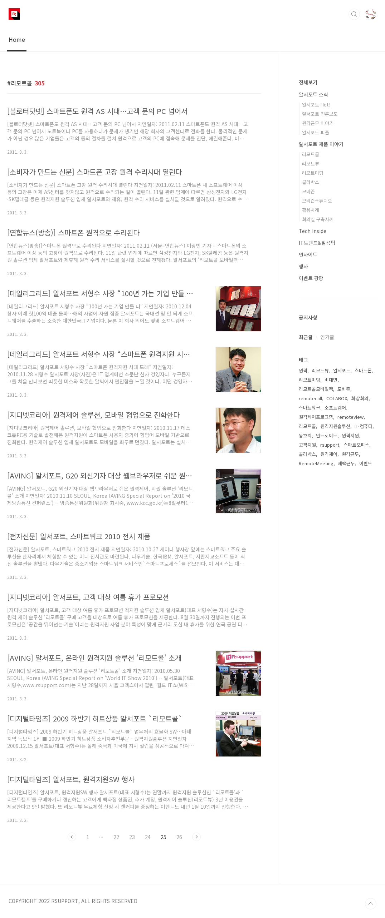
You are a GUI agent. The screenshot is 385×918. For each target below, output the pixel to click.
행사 (303, 266)
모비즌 (308, 191)
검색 (354, 14)
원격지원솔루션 (335, 426)
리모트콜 (310, 154)
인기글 (327, 337)
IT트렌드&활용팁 (317, 242)
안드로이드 (326, 435)
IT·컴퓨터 (363, 426)
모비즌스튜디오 (317, 200)
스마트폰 (363, 370)
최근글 (306, 337)
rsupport (329, 444)
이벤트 (365, 463)
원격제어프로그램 (316, 416)
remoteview (350, 416)
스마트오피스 (356, 444)
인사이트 (308, 254)
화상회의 (360, 398)
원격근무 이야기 (317, 123)
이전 (72, 837)
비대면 (331, 379)
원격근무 (350, 454)
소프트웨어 (335, 407)
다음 (196, 837)
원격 (303, 370)
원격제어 (328, 454)
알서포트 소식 (313, 94)
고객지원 (307, 444)
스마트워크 (309, 407)
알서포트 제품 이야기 (321, 144)
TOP (370, 903)
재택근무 (346, 463)
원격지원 (350, 435)
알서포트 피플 (315, 132)
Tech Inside (312, 230)
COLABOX (336, 398)
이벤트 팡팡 (311, 278)
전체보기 (308, 82)
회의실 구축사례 (317, 219)
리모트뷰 (310, 163)
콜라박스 (310, 182)
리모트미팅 (312, 172)
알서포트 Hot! (316, 104)
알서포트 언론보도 (320, 113)
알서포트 (341, 370)
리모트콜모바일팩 (316, 389)
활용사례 (310, 210)
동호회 (305, 435)
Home (17, 39)
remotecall (310, 398)
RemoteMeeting (316, 463)
